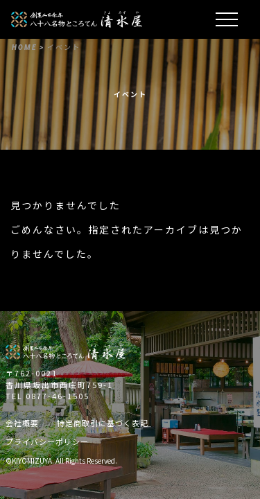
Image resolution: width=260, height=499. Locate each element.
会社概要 (22, 422)
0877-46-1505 (57, 395)
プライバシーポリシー (47, 441)
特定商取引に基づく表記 (102, 422)
